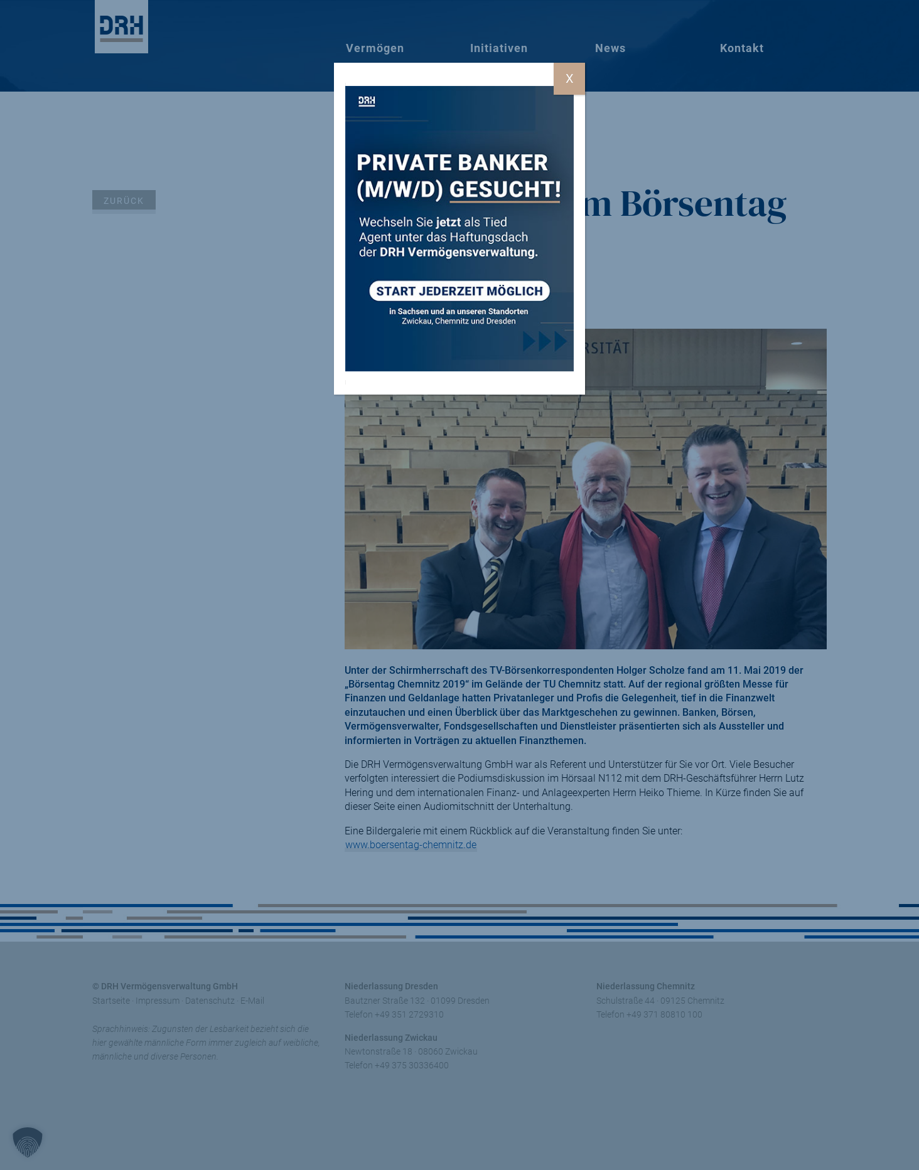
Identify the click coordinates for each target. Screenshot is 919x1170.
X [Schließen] (570, 78)
